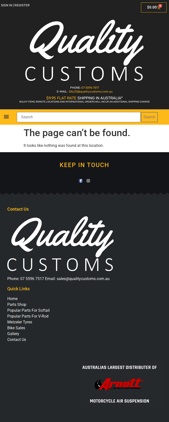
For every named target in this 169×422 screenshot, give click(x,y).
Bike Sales (16, 328)
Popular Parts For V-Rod (27, 316)
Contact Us (16, 339)
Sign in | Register (15, 5)
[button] (6, 116)
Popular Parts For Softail (28, 310)
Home (12, 298)
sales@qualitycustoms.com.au (83, 278)
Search (149, 117)
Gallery (13, 333)
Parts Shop (16, 304)
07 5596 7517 (90, 87)
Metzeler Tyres (19, 322)
